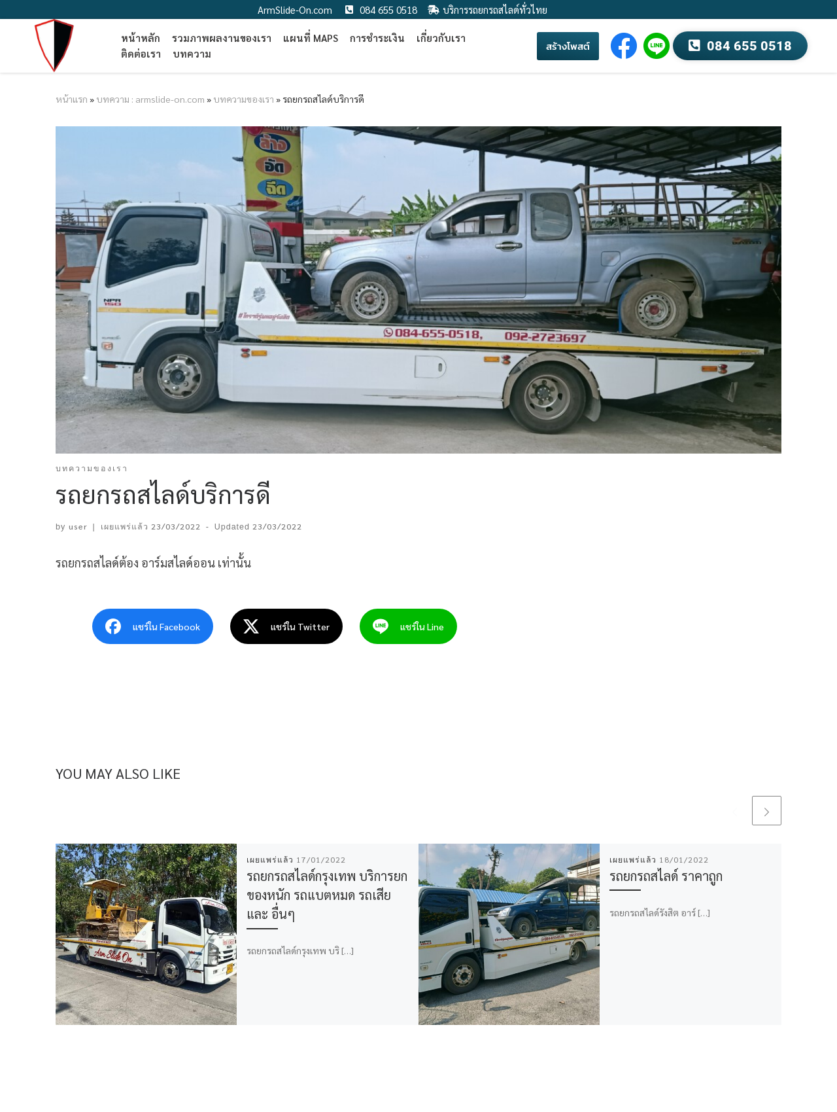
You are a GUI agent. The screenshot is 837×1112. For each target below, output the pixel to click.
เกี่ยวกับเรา (441, 37)
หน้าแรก (72, 99)
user (78, 526)
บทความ (192, 53)
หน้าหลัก (140, 37)
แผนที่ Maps (310, 37)
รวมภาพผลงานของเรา (221, 37)
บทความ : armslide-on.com (150, 99)
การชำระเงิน (377, 37)
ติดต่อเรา (141, 53)
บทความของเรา (243, 99)
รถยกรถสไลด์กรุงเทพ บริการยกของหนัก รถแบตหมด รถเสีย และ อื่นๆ (327, 894)
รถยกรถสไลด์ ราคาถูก (666, 875)
